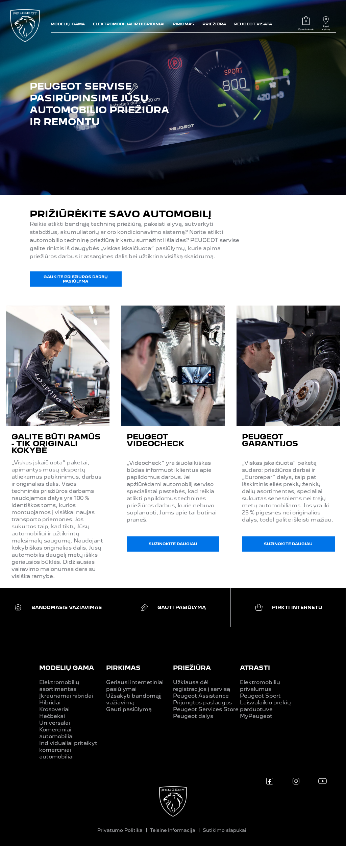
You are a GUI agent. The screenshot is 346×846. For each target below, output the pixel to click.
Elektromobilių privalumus (260, 685)
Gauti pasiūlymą (129, 709)
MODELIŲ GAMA (66, 667)
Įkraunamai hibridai (66, 696)
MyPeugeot (256, 716)
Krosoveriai (54, 709)
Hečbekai (52, 716)
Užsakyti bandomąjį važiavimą (134, 699)
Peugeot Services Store (206, 709)
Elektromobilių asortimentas (59, 685)
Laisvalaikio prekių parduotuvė (265, 705)
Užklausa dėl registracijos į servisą (201, 685)
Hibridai (49, 702)
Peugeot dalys (193, 716)
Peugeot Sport (260, 696)
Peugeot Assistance (201, 696)
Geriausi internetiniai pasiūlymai (135, 685)
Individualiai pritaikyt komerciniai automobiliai (68, 750)
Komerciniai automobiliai (56, 733)
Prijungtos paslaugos (202, 702)
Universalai (54, 723)
